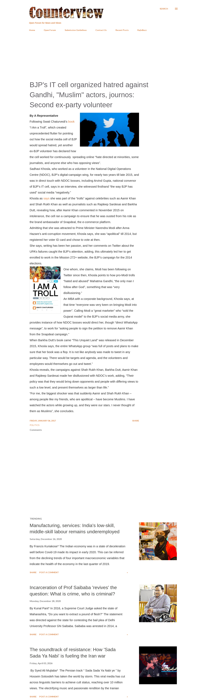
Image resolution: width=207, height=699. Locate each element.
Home (32, 30)
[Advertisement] (103, 56)
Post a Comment (49, 572)
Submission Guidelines (76, 30)
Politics (34, 425)
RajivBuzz (142, 30)
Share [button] (135, 420)
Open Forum (50, 30)
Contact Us (101, 30)
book (71, 121)
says (46, 198)
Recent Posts (122, 30)
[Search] (164, 8)
